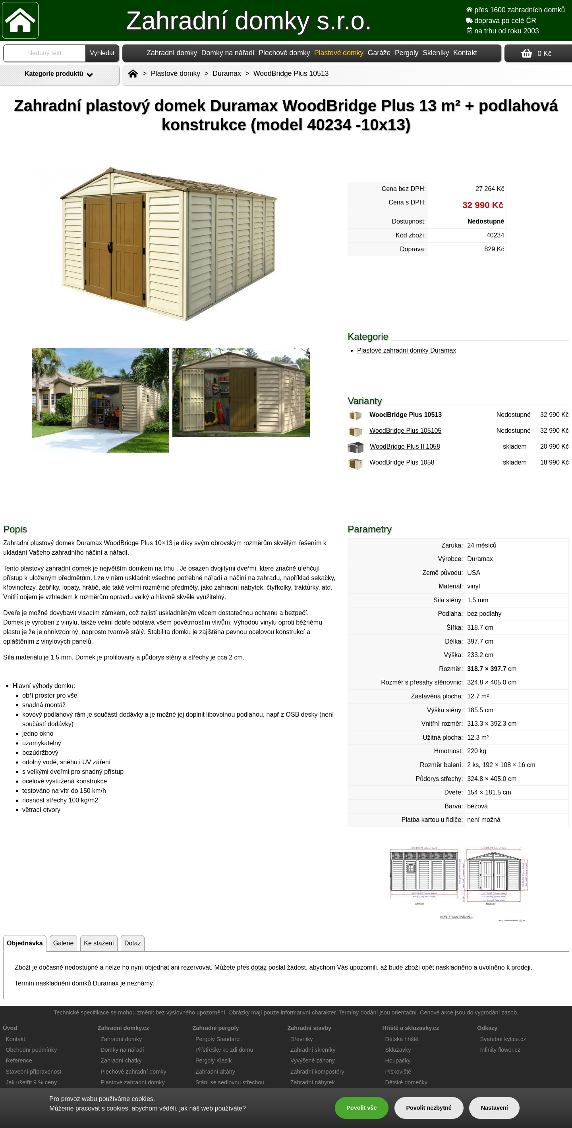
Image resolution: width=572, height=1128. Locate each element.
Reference (19, 1060)
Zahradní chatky (120, 1060)
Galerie (63, 943)
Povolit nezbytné (428, 1108)
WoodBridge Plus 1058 (401, 462)
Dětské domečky (406, 1082)
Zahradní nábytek (312, 1082)
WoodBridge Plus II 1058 (405, 446)
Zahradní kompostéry (317, 1071)
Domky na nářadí (228, 53)
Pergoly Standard (217, 1039)
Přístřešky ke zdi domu (224, 1050)
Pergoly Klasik (213, 1060)
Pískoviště (398, 1071)
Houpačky (398, 1060)
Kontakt (465, 53)
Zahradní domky (172, 53)
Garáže (379, 53)
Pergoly (407, 53)
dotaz (259, 967)
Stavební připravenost (33, 1071)
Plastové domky (175, 73)
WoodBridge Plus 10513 (291, 73)
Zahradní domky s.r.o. (249, 20)
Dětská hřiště (402, 1039)
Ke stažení (99, 943)
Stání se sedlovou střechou (230, 1082)
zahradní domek (68, 568)
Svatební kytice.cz (503, 1039)
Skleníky (436, 53)
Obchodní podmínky (31, 1050)
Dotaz (132, 943)
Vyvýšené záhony (312, 1060)
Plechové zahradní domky (133, 1071)
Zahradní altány (215, 1071)
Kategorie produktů (60, 75)
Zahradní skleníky (313, 1050)
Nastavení (494, 1108)
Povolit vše (361, 1108)
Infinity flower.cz (500, 1050)
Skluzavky (398, 1050)
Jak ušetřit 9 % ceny (31, 1082)
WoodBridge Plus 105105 (405, 430)
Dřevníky (301, 1039)
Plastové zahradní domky (132, 1082)
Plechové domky (284, 53)
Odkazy (487, 1028)
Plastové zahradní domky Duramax (406, 350)
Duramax (227, 73)
